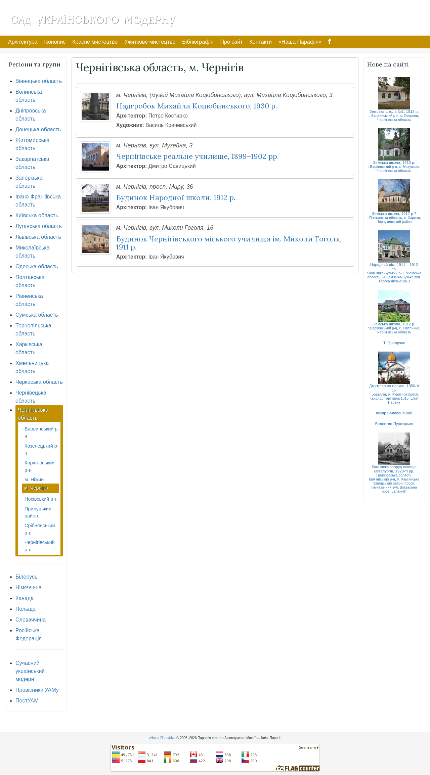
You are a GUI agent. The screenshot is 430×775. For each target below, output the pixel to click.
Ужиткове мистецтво (149, 42)
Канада (24, 598)
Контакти (260, 42)
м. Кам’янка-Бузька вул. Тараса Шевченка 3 (400, 279)
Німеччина (28, 587)
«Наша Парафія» (299, 42)
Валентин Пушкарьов (394, 424)
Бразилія (379, 394)
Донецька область (38, 129)
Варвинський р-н (385, 116)
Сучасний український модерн (30, 671)
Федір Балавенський (394, 413)
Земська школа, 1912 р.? (394, 214)
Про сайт (231, 42)
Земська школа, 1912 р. (394, 324)
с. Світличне (409, 328)
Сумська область (36, 315)
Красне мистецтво (95, 42)
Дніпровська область (395, 475)
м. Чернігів (36, 488)
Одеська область (36, 266)
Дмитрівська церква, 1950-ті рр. (394, 388)
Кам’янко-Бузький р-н (386, 273)
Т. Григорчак (394, 343)
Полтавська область (385, 218)
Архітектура (22, 42)
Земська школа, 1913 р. (394, 163)
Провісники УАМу (37, 690)
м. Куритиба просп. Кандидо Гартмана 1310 (394, 396)
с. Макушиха (409, 167)
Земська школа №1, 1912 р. (394, 111)
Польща (25, 609)
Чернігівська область (394, 120)
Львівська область (38, 237)
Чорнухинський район (394, 222)
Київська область (36, 215)
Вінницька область (38, 81)
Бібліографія (197, 42)
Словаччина (30, 620)
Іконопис (55, 42)
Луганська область (38, 226)
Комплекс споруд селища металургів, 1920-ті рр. (394, 469)
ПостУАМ (27, 700)
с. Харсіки (412, 218)
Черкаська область (39, 382)
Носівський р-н (41, 499)
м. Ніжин (34, 479)
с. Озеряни (409, 116)
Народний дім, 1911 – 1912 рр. (394, 267)
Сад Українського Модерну (92, 19)
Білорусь (26, 577)
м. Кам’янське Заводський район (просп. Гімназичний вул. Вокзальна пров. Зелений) (395, 485)
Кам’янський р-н (382, 479)
